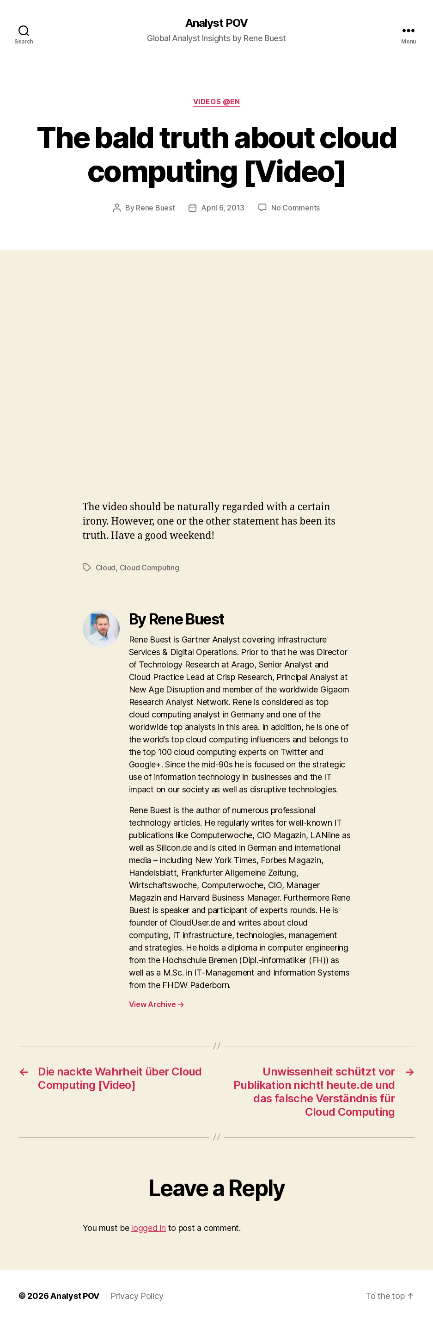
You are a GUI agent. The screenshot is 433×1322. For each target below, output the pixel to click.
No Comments (295, 207)
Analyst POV (216, 23)
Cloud (106, 567)
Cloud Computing (149, 567)
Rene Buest (155, 207)
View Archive (156, 1004)
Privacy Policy (136, 1296)
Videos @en (216, 102)
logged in (148, 1228)
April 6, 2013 (222, 207)
